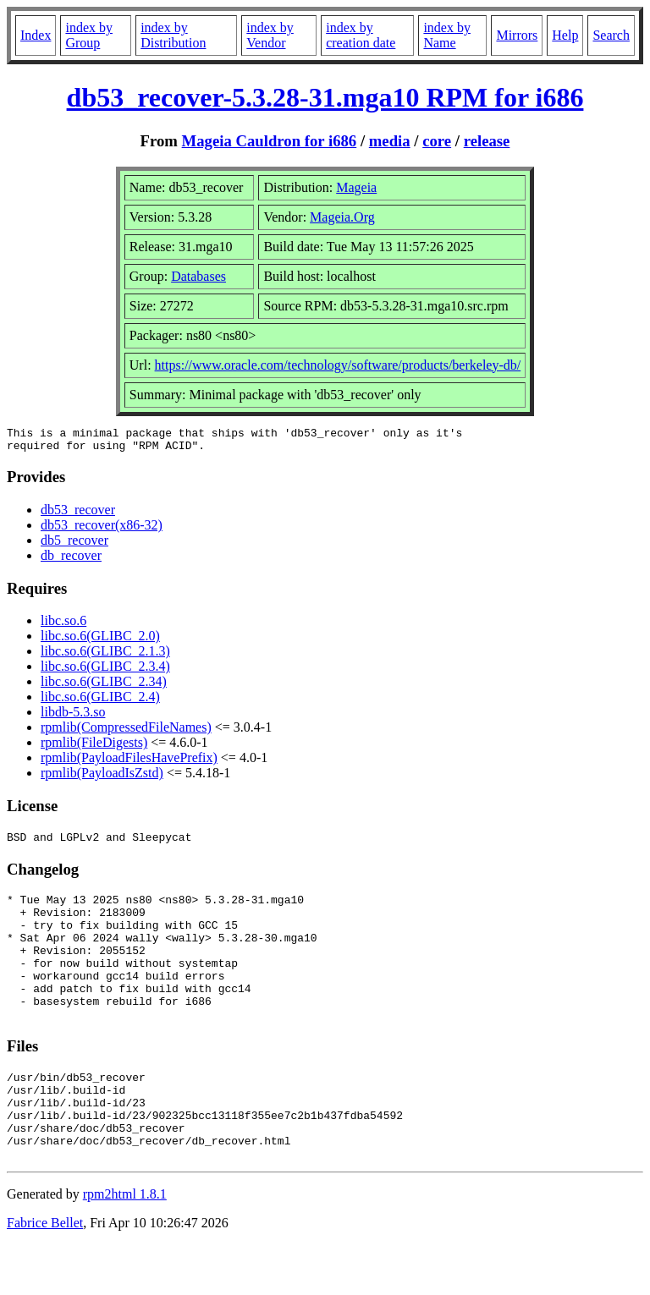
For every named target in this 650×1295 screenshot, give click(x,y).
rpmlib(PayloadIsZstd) (102, 778)
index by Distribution (173, 35)
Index (35, 35)
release (487, 141)
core (436, 141)
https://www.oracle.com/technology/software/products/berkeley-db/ (338, 365)
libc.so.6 (63, 625)
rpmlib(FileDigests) (94, 747)
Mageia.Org (342, 217)
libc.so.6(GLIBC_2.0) (100, 641)
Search (611, 35)
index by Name (447, 35)
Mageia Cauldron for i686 (269, 141)
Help (565, 35)
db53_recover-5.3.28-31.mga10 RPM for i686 (325, 97)
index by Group (89, 35)
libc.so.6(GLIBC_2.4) (100, 701)
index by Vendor (270, 35)
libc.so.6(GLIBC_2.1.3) (105, 656)
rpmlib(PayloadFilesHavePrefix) (129, 762)
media (389, 141)
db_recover (71, 560)
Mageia (356, 187)
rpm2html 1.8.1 (125, 1244)
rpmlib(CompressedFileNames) (126, 732)
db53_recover (78, 515)
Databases (198, 276)
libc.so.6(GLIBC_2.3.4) (105, 671)
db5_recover (74, 545)
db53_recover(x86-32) (101, 530)
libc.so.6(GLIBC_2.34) (104, 686)
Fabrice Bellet (45, 1273)
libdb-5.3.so (73, 717)
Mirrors (516, 35)
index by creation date (360, 35)
